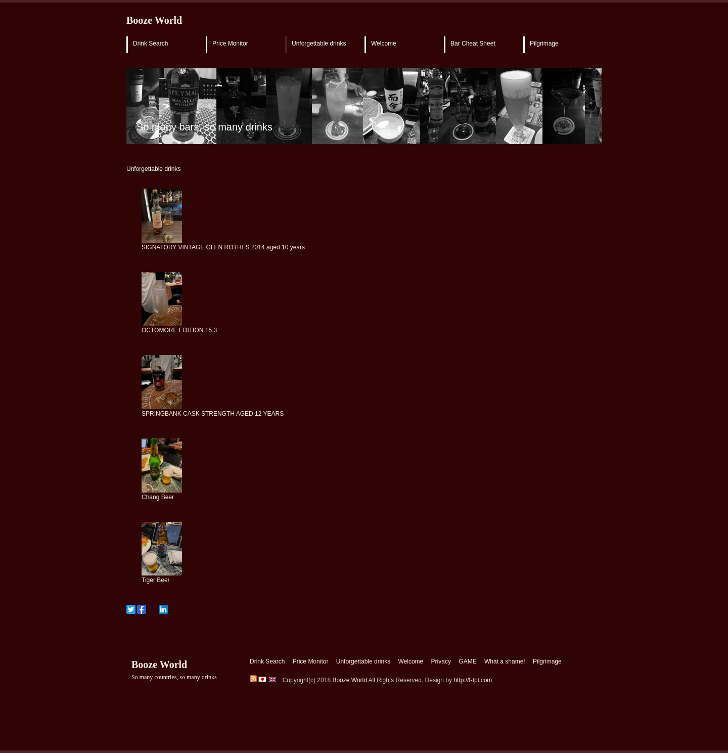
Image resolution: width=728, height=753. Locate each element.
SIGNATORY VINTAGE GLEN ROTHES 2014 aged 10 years (223, 247)
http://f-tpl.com (472, 680)
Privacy (441, 661)
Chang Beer (158, 497)
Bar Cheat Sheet (472, 43)
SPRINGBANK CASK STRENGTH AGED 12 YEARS (213, 413)
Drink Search (150, 43)
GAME (467, 661)
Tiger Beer (156, 580)
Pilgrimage (544, 43)
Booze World (154, 20)
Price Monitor (230, 43)
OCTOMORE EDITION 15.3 (179, 330)
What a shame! (504, 661)
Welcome (383, 43)
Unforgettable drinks (319, 43)
